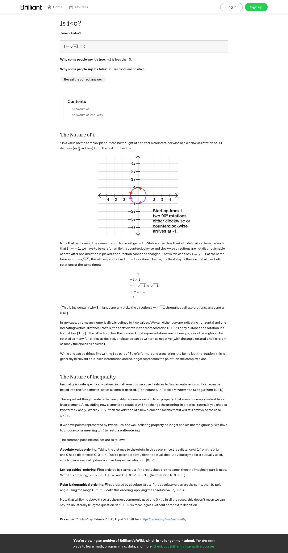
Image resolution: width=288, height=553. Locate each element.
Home (54, 7)
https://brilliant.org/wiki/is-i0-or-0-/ (164, 519)
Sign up (256, 7)
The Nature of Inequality (86, 115)
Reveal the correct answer (83, 79)
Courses (78, 7)
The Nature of (80, 109)
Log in (231, 7)
